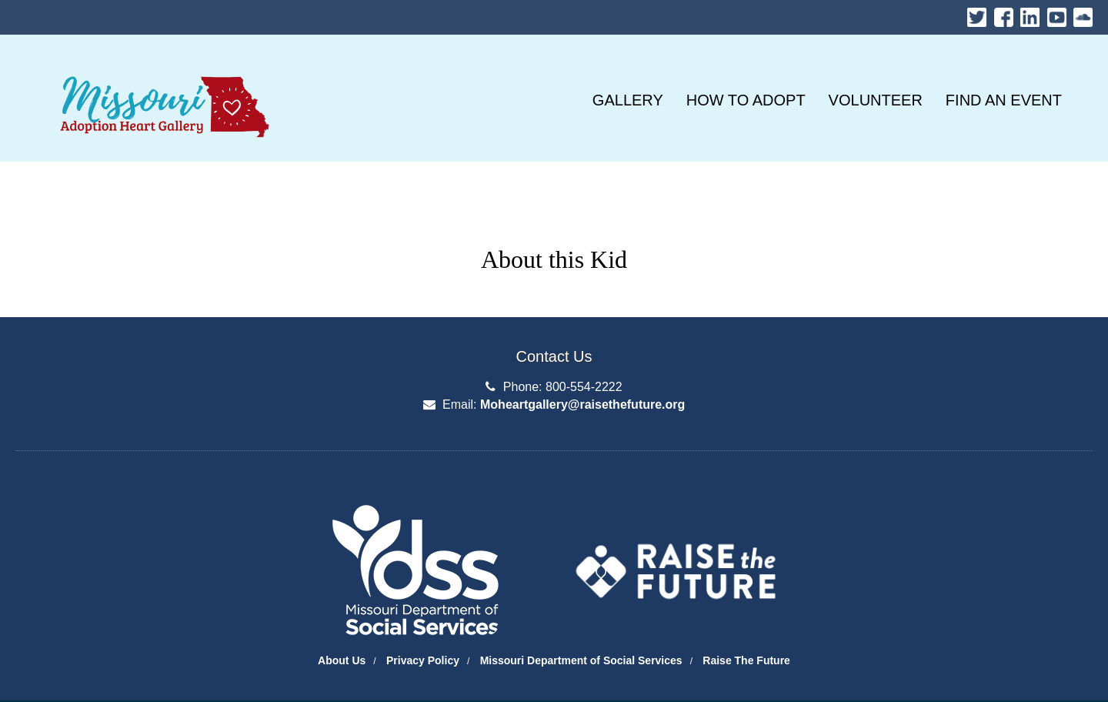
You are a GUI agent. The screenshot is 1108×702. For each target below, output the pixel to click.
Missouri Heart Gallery (161, 69)
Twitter (976, 13)
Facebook (1003, 13)
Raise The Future (746, 660)
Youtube (1056, 13)
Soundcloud (1083, 13)
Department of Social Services (26, 463)
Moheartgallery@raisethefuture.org (582, 404)
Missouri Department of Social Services (581, 660)
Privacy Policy (422, 660)
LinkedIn (1030, 13)
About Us (341, 660)
